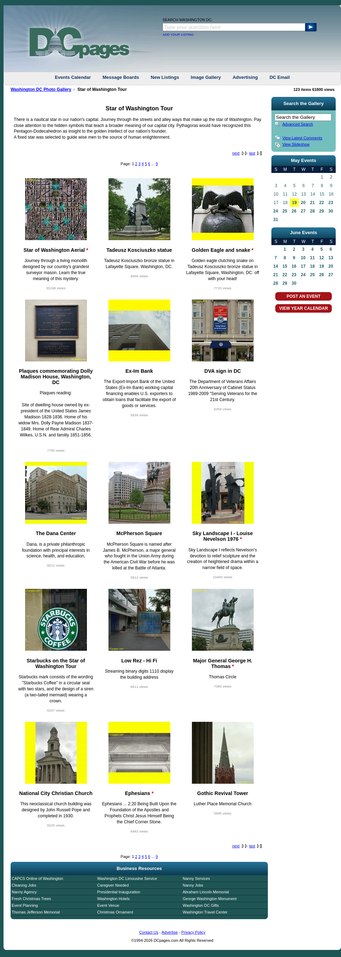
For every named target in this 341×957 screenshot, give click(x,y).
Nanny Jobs (193, 885)
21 (312, 202)
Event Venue (108, 905)
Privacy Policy (193, 932)
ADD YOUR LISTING (178, 34)
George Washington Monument (209, 899)
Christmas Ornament (115, 912)
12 (321, 257)
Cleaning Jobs (24, 885)
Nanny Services (196, 878)
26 (294, 211)
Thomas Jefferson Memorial (36, 912)
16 (294, 266)
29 (321, 211)
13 (330, 257)
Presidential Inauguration (118, 892)
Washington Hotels (113, 899)
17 (303, 266)
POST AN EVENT (304, 296)
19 (294, 202)
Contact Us (148, 932)
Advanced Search (297, 124)
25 (284, 211)
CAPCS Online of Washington (37, 878)
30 (330, 211)
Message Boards (120, 77)
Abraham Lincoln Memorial (206, 892)
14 (275, 266)
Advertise (169, 932)
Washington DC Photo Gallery (41, 89)
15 (284, 266)
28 (312, 211)
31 (275, 219)
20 (303, 202)
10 (303, 257)
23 (330, 202)
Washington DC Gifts (201, 905)
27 (303, 211)
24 (275, 211)
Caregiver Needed (113, 885)
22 (321, 202)
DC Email (280, 77)
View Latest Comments (302, 138)
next (236, 153)
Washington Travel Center (205, 912)
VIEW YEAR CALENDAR (303, 308)
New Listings (165, 77)
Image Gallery (206, 77)
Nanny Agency (24, 892)
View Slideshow (296, 144)
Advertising (245, 77)
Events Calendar (73, 77)
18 (312, 266)
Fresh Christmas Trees (31, 899)
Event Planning (25, 905)
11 (312, 257)
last (252, 153)
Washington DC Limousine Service (127, 878)
